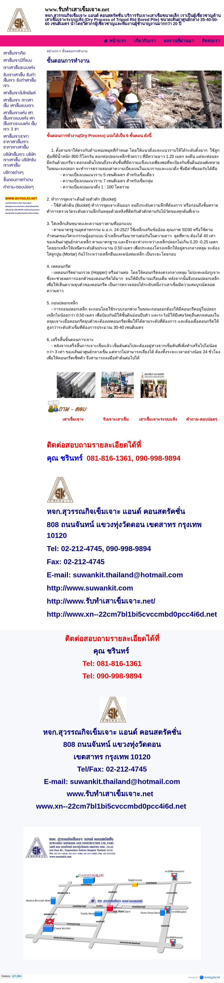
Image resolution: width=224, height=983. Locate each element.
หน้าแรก (52, 51)
